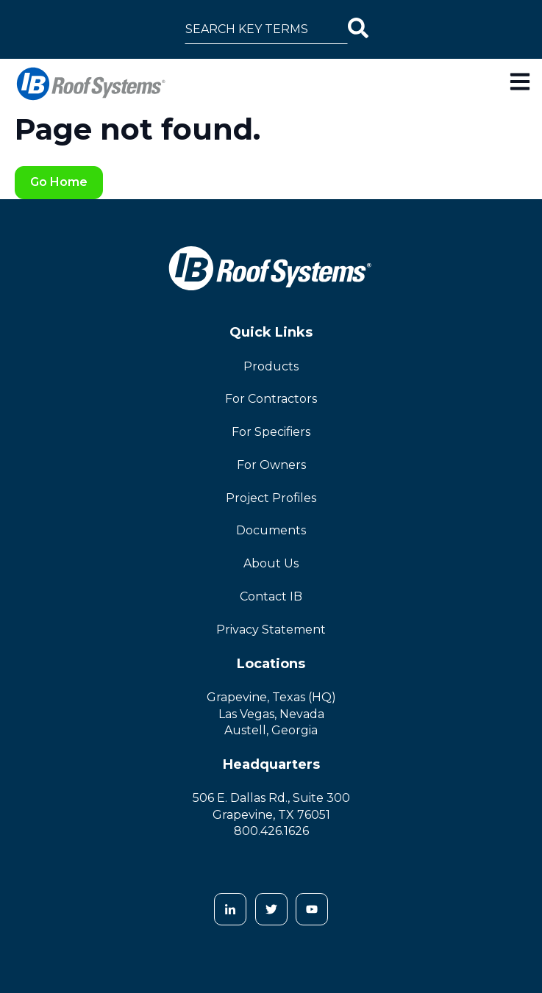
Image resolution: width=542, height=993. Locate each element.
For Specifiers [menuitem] (271, 432)
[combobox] (266, 29)
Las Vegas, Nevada (271, 714)
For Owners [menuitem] (271, 465)
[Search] (358, 29)
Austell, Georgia (271, 730)
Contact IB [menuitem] (271, 596)
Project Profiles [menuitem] (271, 498)
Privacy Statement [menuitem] (271, 630)
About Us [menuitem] (271, 563)
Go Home (59, 182)
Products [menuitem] (271, 366)
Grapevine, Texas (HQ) (271, 697)
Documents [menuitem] (271, 530)
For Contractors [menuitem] (271, 399)
